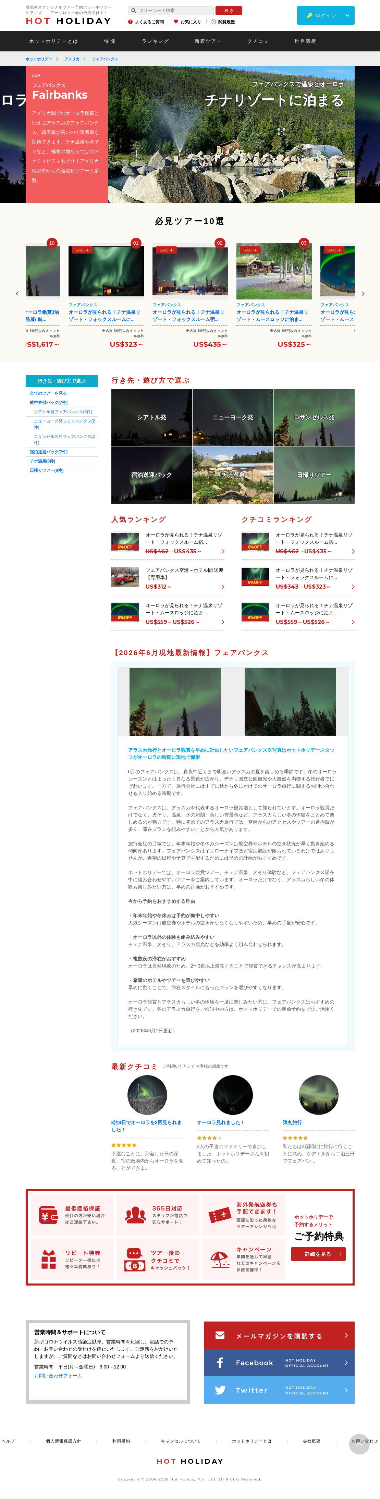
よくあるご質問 (149, 22)
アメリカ (71, 59)
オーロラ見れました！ (221, 1122)
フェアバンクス (105, 59)
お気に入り (191, 22)
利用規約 (121, 1441)
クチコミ (258, 41)
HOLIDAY (69, 20)
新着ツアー (208, 41)
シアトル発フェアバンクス (63, 411)
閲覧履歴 (226, 22)
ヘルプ (8, 1441)
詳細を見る (318, 1254)
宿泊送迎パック (49, 452)
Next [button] (363, 294)
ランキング (155, 41)
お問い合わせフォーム (58, 1375)
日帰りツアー (47, 470)
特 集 (110, 41)
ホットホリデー (39, 59)
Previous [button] (17, 294)
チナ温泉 (43, 461)
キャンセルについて (181, 1441)
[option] (231, 134)
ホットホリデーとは (53, 41)
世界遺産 (306, 41)
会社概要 (312, 1441)
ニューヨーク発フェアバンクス (64, 424)
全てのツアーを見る (48, 393)
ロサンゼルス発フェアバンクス (64, 439)
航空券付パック (49, 402)
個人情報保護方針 (64, 1441)
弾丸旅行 (292, 1122)
